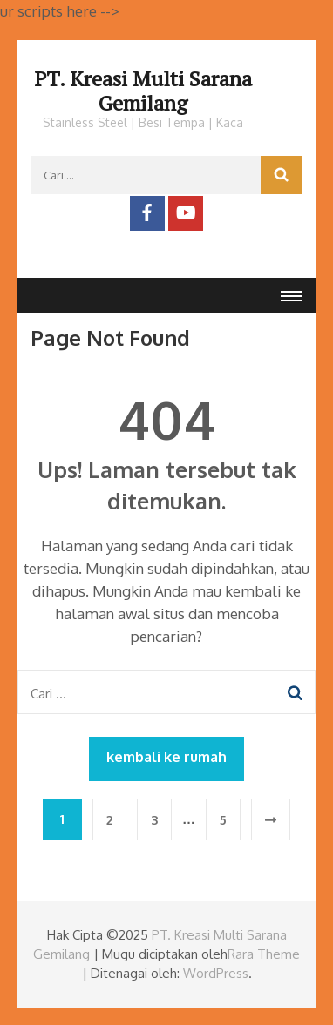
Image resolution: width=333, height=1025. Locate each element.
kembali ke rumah (166, 756)
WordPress (215, 973)
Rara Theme (264, 954)
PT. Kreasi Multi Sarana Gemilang (143, 90)
